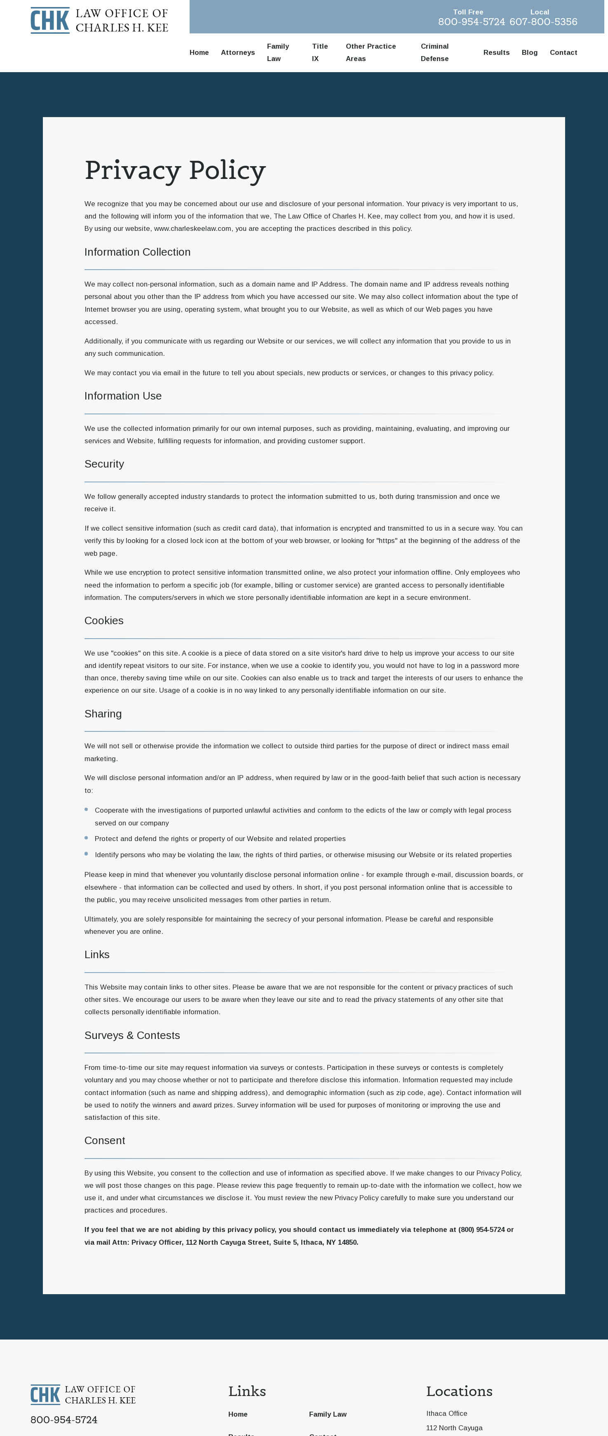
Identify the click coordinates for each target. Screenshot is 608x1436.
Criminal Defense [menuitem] (435, 52)
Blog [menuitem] (530, 52)
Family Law (328, 1414)
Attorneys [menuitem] (238, 52)
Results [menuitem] (497, 52)
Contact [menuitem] (563, 52)
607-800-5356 (543, 21)
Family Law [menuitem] (278, 52)
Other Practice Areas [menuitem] (371, 52)
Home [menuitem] (199, 52)
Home (238, 1414)
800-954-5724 (471, 21)
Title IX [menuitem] (320, 52)
